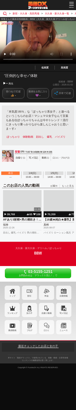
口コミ (46, 330)
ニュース (64, 330)
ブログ (29, 330)
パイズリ (60, 136)
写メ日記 (64, 313)
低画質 (45, 67)
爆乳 (49, 136)
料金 (47, 296)
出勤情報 (64, 296)
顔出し (40, 136)
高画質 (64, 67)
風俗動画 (12, 330)
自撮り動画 (47, 313)
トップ (12, 296)
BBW (38, 253)
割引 (29, 296)
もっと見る (68, 185)
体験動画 (28, 136)
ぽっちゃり (13, 136)
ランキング (12, 313)
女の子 (29, 313)
